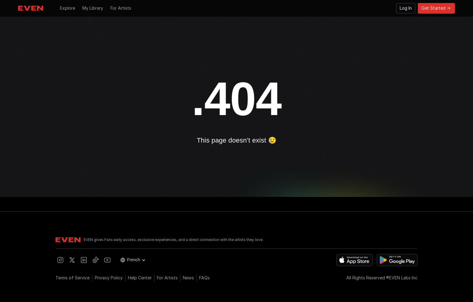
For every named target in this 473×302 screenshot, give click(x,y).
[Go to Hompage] (30, 8)
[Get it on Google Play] (397, 260)
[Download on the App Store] (354, 260)
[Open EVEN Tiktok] (95, 260)
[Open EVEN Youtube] (107, 260)
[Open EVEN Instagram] (60, 260)
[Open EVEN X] (72, 260)
